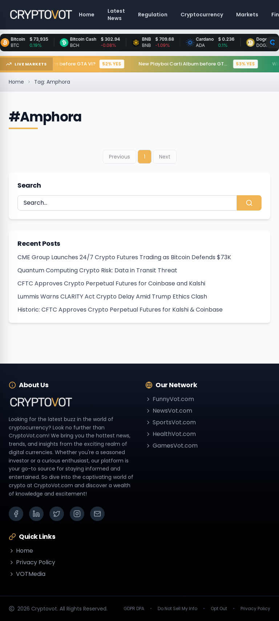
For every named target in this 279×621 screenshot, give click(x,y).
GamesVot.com (171, 445)
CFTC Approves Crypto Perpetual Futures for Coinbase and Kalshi (111, 283)
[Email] (97, 513)
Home (16, 81)
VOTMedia (27, 574)
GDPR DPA (134, 609)
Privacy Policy (32, 562)
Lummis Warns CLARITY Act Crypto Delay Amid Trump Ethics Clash (112, 296)
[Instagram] (77, 513)
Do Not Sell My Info (177, 609)
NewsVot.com (168, 410)
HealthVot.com (170, 434)
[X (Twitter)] (56, 513)
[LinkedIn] (36, 513)
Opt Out (219, 609)
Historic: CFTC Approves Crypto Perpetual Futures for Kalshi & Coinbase (120, 309)
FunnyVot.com (169, 399)
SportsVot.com (170, 422)
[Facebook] (16, 513)
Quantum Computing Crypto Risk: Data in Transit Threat (97, 270)
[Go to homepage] (41, 14)
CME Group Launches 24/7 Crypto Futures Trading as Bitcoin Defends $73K (124, 257)
